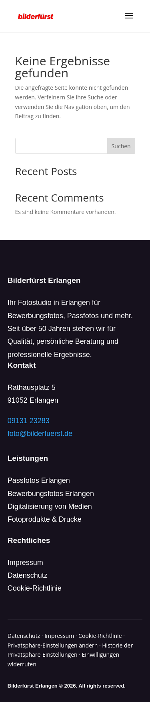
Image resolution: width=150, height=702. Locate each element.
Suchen (121, 146)
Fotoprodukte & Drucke (45, 519)
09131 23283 (29, 421)
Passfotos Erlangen (39, 480)
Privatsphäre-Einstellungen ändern (53, 645)
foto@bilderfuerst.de (40, 434)
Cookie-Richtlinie (35, 588)
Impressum (25, 563)
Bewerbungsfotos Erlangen (51, 494)
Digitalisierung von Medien (50, 506)
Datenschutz (28, 575)
